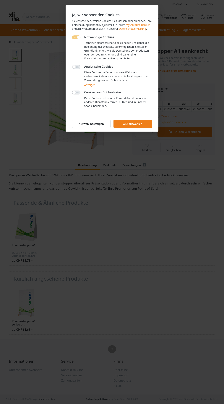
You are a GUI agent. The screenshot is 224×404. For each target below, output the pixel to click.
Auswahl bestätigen (91, 124)
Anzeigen (89, 85)
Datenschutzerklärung (132, 28)
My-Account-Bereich (138, 25)
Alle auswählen (132, 124)
